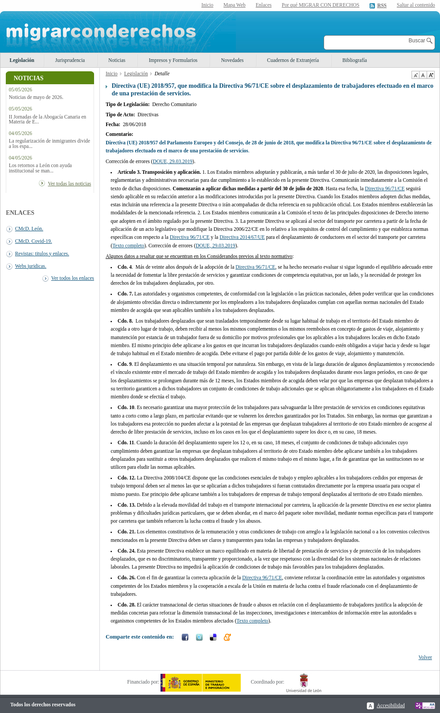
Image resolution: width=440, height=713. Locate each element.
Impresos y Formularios (173, 60)
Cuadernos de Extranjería (293, 60)
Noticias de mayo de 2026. (36, 97)
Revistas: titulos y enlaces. (42, 253)
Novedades (232, 60)
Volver (425, 657)
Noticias (116, 60)
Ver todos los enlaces (72, 278)
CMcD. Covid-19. (33, 241)
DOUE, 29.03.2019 (173, 161)
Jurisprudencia (70, 60)
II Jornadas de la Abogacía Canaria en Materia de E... (47, 119)
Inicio (207, 5)
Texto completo (128, 245)
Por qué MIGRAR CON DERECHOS (320, 5)
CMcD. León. (29, 228)
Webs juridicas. (30, 266)
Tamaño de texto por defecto (423, 75)
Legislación (22, 60)
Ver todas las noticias (69, 183)
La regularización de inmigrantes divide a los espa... (49, 143)
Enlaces (264, 5)
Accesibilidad (391, 705)
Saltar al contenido (416, 5)
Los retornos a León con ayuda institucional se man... (40, 168)
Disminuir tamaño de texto (415, 75)
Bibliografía (354, 60)
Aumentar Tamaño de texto (431, 75)
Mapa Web (234, 5)
